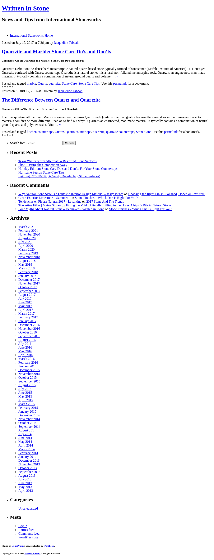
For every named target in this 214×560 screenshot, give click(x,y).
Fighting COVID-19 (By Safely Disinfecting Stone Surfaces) (59, 176)
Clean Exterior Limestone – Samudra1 (44, 198)
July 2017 (25, 298)
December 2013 (29, 460)
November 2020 (29, 234)
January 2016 (27, 366)
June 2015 (25, 392)
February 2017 (28, 317)
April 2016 (25, 355)
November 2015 (29, 374)
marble (31, 83)
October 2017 (27, 287)
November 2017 (29, 283)
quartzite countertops (120, 132)
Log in (22, 526)
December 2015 (29, 370)
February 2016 (28, 362)
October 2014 (27, 423)
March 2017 (26, 313)
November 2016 (29, 328)
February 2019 (28, 253)
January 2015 (27, 411)
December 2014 (29, 415)
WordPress (49, 546)
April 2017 (25, 310)
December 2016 (29, 325)
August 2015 (27, 385)
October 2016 (27, 332)
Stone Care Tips (89, 83)
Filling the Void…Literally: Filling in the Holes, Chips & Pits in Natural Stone (118, 205)
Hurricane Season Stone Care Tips (41, 172)
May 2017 (25, 306)
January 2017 (27, 321)
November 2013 (29, 464)
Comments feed (28, 533)
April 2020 (25, 245)
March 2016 (26, 358)
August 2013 (27, 475)
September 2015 (29, 381)
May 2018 (25, 264)
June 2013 (25, 483)
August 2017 (27, 294)
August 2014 (27, 430)
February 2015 (28, 407)
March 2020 (26, 249)
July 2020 (25, 242)
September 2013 (29, 472)
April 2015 (25, 400)
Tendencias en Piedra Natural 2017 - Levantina (49, 201)
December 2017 (29, 279)
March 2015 (26, 404)
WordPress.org (28, 537)
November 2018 (29, 257)
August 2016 (27, 340)
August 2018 (27, 261)
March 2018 (26, 268)
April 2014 (25, 445)
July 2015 (25, 389)
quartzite (54, 83)
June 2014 (25, 438)
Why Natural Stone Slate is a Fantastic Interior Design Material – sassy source (70, 194)
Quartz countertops (78, 132)
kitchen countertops (40, 132)
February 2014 (28, 453)
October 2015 (27, 377)
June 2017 (25, 302)
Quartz (42, 83)
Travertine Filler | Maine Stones (39, 205)
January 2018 (27, 276)
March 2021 (26, 227)
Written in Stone (25, 8)
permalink (120, 83)
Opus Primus (18, 546)
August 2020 (27, 238)
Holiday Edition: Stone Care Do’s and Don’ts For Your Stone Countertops (67, 168)
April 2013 (25, 490)
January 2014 (27, 456)
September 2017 (29, 291)
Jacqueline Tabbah (66, 42)
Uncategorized (28, 508)
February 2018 (28, 272)
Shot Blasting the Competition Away (42, 165)
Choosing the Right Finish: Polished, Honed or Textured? (166, 194)
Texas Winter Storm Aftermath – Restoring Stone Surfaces (57, 161)
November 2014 (29, 419)
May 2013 (25, 487)
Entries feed (26, 530)
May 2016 (25, 351)
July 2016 (25, 343)
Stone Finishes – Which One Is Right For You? (106, 198)
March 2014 (26, 449)
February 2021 (28, 230)
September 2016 (29, 336)
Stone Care (69, 83)
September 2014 (29, 426)
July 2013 (25, 479)
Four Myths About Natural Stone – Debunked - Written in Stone (61, 209)
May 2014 (25, 441)
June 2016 (25, 347)
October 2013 (27, 468)
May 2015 (25, 396)
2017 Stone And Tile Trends (105, 201)
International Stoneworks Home (31, 35)
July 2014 (25, 434)
